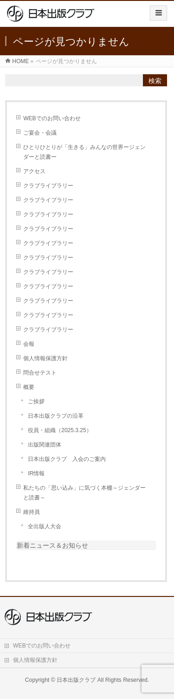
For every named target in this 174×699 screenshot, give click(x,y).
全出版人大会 (44, 526)
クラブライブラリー (48, 185)
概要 (28, 387)
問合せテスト (40, 372)
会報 (28, 344)
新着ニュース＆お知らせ (52, 545)
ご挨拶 (36, 401)
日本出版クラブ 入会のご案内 (67, 459)
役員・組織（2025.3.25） (59, 430)
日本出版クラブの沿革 (56, 416)
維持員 (31, 512)
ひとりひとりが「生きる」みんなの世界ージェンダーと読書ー (84, 152)
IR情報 (36, 473)
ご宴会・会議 (40, 132)
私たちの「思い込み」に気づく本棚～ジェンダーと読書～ (84, 493)
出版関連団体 (44, 444)
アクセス (34, 171)
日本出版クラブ (76, 680)
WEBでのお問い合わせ (51, 118)
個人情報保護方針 (45, 358)
